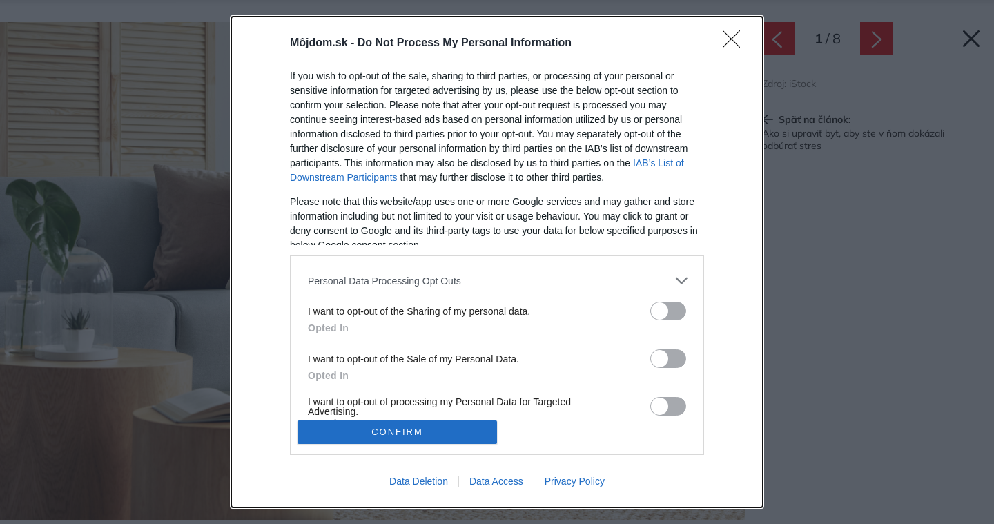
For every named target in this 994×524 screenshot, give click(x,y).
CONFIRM (397, 432)
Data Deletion (418, 481)
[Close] (736, 43)
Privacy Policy (575, 481)
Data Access (496, 481)
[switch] (668, 311)
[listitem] (497, 280)
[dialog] (497, 262)
